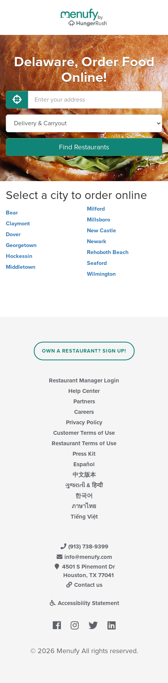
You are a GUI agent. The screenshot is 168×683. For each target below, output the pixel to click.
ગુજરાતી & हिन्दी (84, 485)
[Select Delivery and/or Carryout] (84, 123)
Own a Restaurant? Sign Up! (84, 351)
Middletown (20, 267)
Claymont (18, 223)
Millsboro (98, 219)
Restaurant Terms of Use (84, 443)
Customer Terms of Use (84, 432)
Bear (12, 212)
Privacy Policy (84, 422)
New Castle (101, 230)
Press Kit (84, 453)
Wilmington (101, 274)
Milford (96, 209)
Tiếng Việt (84, 516)
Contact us (84, 584)
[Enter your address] (95, 100)
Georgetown (21, 245)
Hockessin (19, 256)
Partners (84, 401)
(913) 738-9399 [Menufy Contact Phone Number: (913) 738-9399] (84, 546)
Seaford (97, 263)
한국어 (84, 495)
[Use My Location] (17, 100)
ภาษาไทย (84, 506)
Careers (84, 411)
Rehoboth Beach (107, 252)
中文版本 (84, 474)
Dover (13, 234)
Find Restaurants (84, 147)
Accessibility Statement (84, 603)
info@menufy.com (84, 556)
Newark (96, 241)
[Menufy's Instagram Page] (75, 625)
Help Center (84, 390)
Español (84, 464)
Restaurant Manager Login (84, 380)
